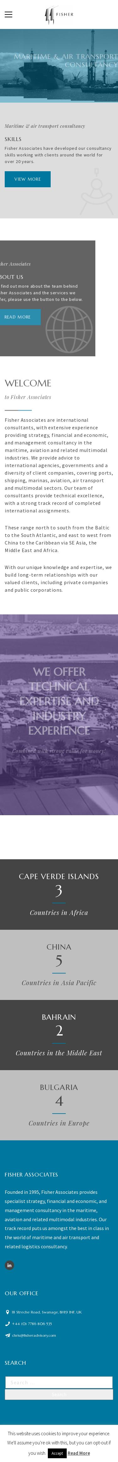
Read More (79, 1453)
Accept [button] (57, 1453)
